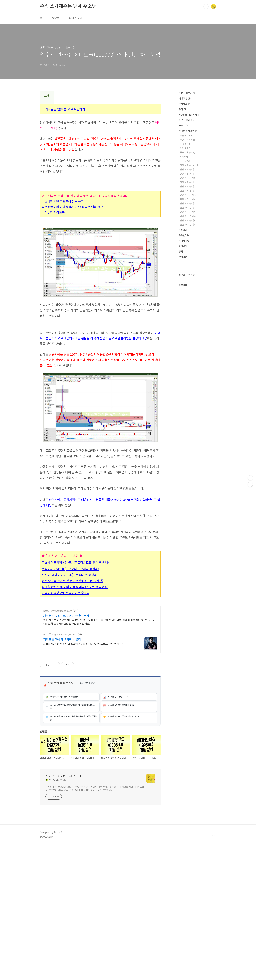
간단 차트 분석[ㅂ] (188, 190)
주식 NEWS (185, 160)
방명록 (55, 18)
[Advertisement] (100, 517)
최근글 (182, 274)
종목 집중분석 (187, 152)
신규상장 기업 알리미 (189, 114)
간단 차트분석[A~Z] (189, 165)
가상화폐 (183, 229)
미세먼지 (183, 246)
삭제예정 (183, 256)
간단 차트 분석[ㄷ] (188, 177)
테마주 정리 (75, 18)
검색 (206, 6)
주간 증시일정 (187, 139)
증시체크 (184, 103)
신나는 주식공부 (188, 130)
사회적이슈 (184, 240)
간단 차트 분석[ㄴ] (188, 173)
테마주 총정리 (185, 98)
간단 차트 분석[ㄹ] (188, 182)
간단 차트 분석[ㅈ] (188, 203)
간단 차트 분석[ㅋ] (188, 211)
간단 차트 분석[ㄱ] (188, 169)
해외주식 (184, 156)
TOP (213, 951)
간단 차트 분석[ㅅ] (188, 194)
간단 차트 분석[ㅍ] (188, 220)
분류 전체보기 (187, 93)
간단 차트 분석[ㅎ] (188, 224)
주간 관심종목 (186, 135)
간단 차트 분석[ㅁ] (188, 186)
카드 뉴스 (183, 125)
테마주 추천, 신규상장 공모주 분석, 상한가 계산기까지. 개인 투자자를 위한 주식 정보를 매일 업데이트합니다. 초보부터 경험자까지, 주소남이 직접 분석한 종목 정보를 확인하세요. (95, 906)
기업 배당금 (185, 148)
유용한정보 (184, 235)
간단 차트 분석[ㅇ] (188, 199)
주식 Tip (183, 109)
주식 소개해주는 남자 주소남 (68, 6)
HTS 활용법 (185, 143)
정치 (181, 251)
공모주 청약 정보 (187, 120)
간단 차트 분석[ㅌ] (188, 216)
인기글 (191, 274)
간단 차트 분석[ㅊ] (188, 207)
